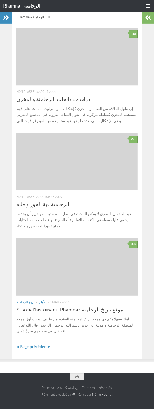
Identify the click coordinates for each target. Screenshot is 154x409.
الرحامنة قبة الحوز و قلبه (42, 204)
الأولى (42, 302)
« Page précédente (33, 346)
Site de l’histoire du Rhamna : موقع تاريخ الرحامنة (69, 310)
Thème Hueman (102, 394)
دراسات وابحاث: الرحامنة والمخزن (53, 99)
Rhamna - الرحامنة (21, 6)
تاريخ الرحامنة (25, 302)
